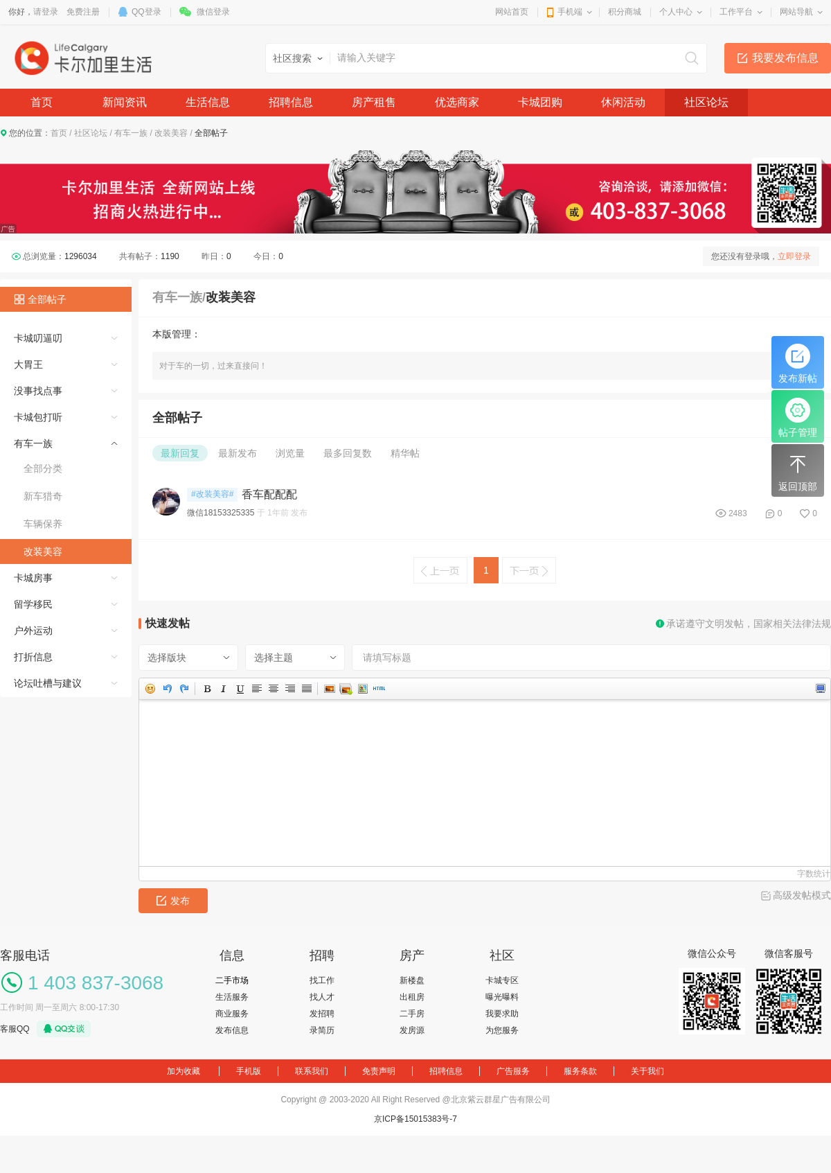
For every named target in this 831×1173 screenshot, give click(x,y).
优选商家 (457, 102)
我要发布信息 (785, 58)
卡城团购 (540, 102)
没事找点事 (38, 390)
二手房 (412, 1013)
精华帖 (405, 453)
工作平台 (736, 12)
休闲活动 (623, 102)
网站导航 (796, 12)
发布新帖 (797, 364)
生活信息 (208, 102)
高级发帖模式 (802, 895)
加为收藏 (183, 1071)
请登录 (45, 12)
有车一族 (131, 133)
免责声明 (378, 1071)
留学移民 (33, 604)
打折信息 (33, 656)
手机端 (569, 12)
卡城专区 (502, 980)
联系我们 (311, 1071)
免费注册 (83, 12)
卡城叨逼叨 (38, 338)
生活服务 (232, 997)
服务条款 (580, 1071)
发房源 (412, 1030)
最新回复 (180, 453)
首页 (41, 102)
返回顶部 (797, 472)
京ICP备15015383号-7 (415, 1119)
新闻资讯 (124, 102)
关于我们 (647, 1071)
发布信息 (232, 1030)
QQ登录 (146, 12)
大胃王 (28, 364)
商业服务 (232, 1013)
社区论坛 (706, 102)
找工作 (322, 980)
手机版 (248, 1071)
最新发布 (237, 453)
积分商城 (624, 12)
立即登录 (794, 256)
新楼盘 (412, 980)
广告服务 (513, 1071)
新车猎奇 (43, 496)
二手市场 (232, 980)
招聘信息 (291, 102)
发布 (173, 900)
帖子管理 (797, 418)
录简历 (322, 1030)
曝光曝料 (502, 997)
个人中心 (675, 12)
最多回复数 (347, 453)
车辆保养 (43, 523)
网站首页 (511, 12)
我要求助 (502, 1013)
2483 (738, 513)
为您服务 (502, 1030)
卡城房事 (33, 577)
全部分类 (43, 468)
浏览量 (290, 453)
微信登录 (213, 12)
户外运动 (33, 630)
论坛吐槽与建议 (48, 683)
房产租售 (374, 102)
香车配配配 (269, 494)
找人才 (322, 997)
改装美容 (171, 133)
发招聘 (322, 1013)
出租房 (412, 997)
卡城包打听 (38, 417)
